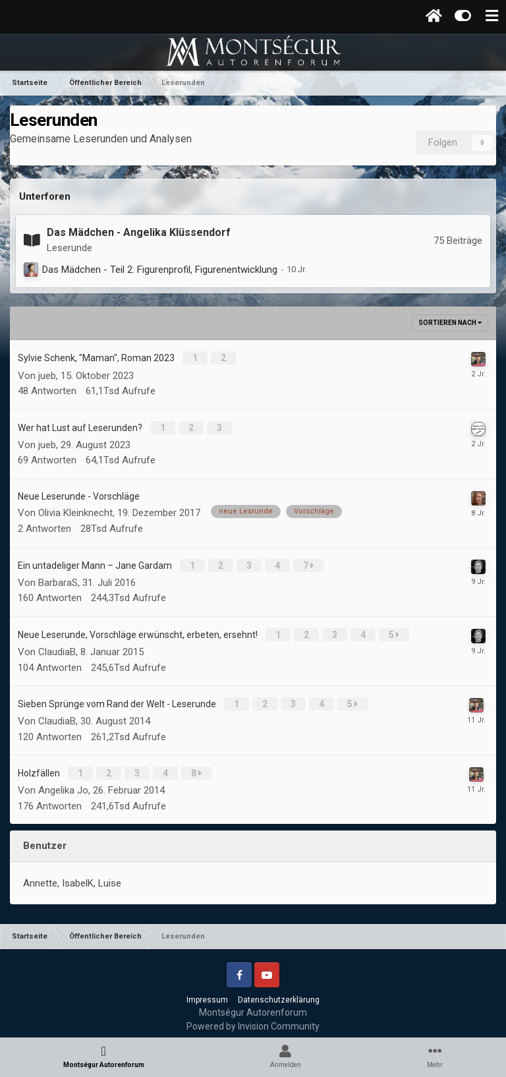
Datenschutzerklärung (279, 990)
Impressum (207, 990)
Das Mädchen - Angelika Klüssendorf (139, 232)
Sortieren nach (450, 322)
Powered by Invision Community (253, 1017)
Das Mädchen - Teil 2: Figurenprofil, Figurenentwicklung (159, 270)
